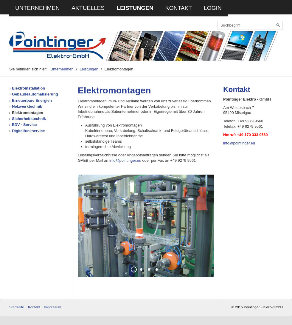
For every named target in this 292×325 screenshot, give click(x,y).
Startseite (16, 307)
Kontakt (178, 8)
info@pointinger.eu (125, 160)
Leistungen (135, 8)
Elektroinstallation (28, 88)
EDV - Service (24, 124)
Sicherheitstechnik (29, 118)
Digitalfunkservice (28, 131)
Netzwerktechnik (27, 106)
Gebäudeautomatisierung (35, 94)
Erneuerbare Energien (32, 100)
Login (213, 8)
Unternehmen (37, 8)
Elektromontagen (27, 112)
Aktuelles (88, 8)
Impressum (52, 307)
